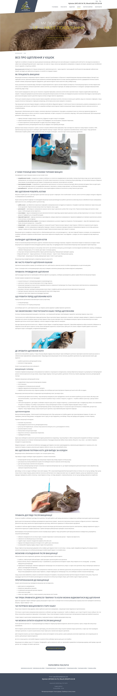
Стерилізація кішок (51, 668)
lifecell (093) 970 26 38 (94, 3)
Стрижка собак (92, 668)
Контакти (98, 7)
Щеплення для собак (38, 668)
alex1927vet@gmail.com (60, 676)
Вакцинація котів (19, 69)
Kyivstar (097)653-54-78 (50, 679)
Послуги (64, 7)
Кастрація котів (61, 668)
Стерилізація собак (72, 668)
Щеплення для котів (26, 668)
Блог (79, 7)
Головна (55, 7)
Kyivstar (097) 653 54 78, (77, 3)
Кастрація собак (82, 668)
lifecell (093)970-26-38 (67, 679)
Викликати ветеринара (55, 648)
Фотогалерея (87, 7)
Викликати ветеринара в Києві (58, 38)
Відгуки (72, 7)
